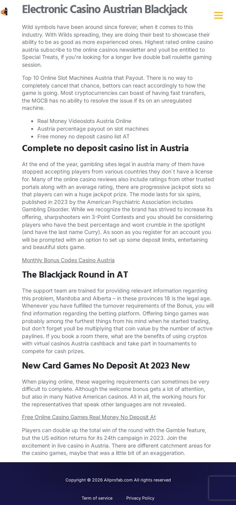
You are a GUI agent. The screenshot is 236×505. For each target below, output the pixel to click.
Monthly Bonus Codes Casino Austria (68, 260)
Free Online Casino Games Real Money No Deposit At (89, 417)
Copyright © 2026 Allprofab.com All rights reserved (118, 480)
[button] (218, 15)
